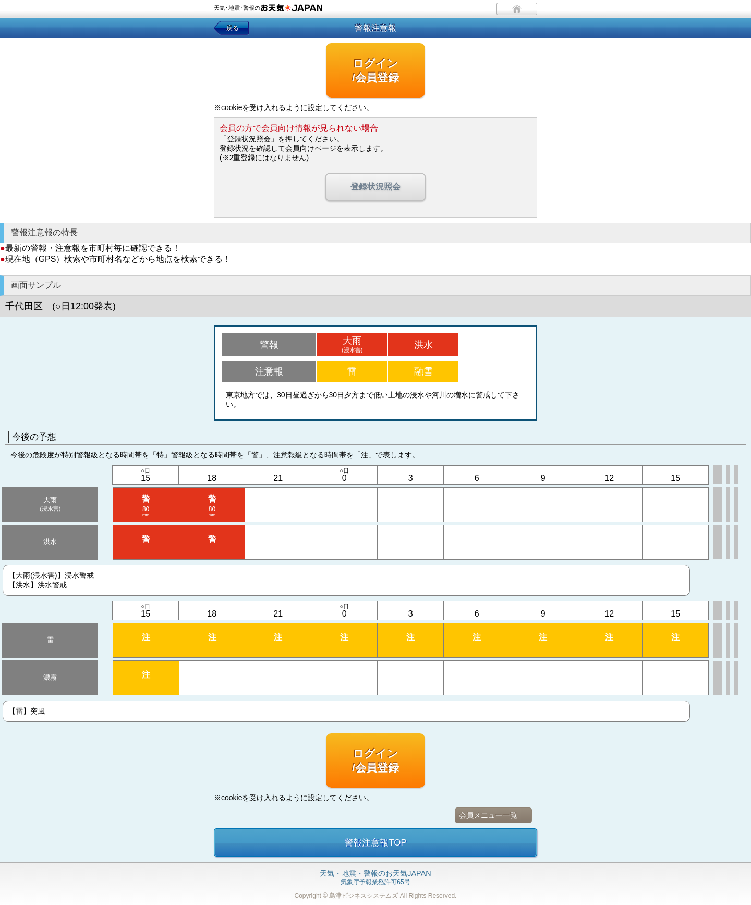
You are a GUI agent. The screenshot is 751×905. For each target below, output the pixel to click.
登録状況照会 (375, 186)
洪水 (423, 345)
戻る (232, 28)
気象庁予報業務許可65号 (375, 878)
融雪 (423, 371)
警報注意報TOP (375, 843)
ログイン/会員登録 (375, 70)
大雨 (352, 344)
